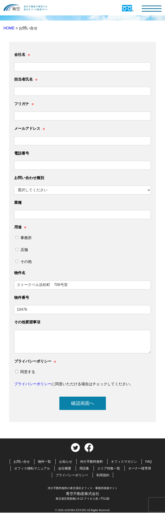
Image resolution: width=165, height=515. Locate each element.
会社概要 (64, 468)
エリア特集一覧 (108, 468)
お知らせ (65, 461)
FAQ (148, 461)
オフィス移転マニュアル (32, 468)
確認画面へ (82, 403)
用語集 (84, 468)
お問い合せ (21, 461)
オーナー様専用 (139, 468)
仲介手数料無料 (91, 461)
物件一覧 (44, 461)
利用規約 (102, 475)
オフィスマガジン (124, 461)
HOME (9, 28)
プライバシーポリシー (32, 384)
